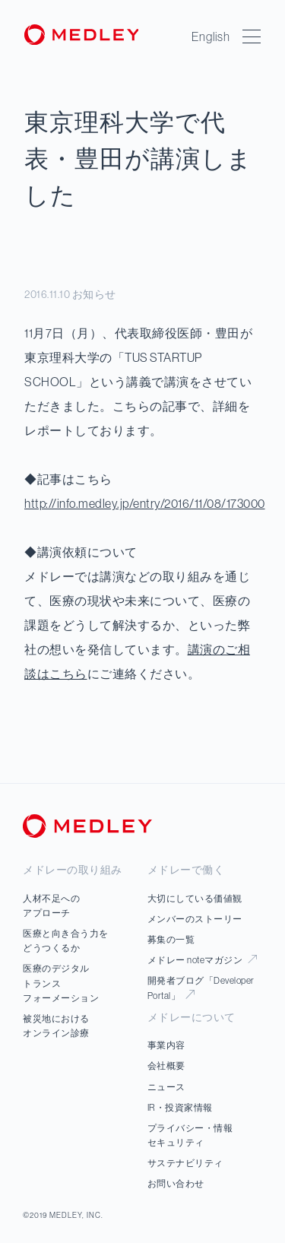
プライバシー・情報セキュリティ (190, 1135)
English (211, 36)
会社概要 (166, 1065)
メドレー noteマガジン (202, 960)
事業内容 (166, 1045)
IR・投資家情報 (180, 1107)
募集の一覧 (171, 939)
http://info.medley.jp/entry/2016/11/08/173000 (144, 503)
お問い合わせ (175, 1183)
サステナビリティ (185, 1162)
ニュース (166, 1086)
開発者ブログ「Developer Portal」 (201, 987)
